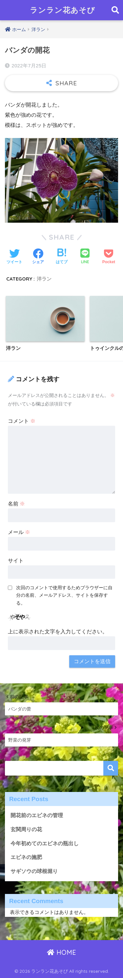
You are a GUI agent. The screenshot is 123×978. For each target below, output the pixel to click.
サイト (16, 560)
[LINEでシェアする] (85, 257)
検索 (110, 768)
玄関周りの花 (26, 829)
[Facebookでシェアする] (38, 257)
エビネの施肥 (26, 857)
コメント (21, 421)
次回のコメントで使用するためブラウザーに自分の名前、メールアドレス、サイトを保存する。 (64, 595)
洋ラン (44, 279)
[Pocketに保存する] (108, 257)
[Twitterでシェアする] (14, 257)
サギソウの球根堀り (34, 871)
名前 (16, 503)
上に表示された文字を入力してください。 (58, 631)
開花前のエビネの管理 (36, 815)
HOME (61, 952)
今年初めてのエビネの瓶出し (44, 843)
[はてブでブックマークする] (62, 257)
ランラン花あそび (62, 10)
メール (19, 532)
